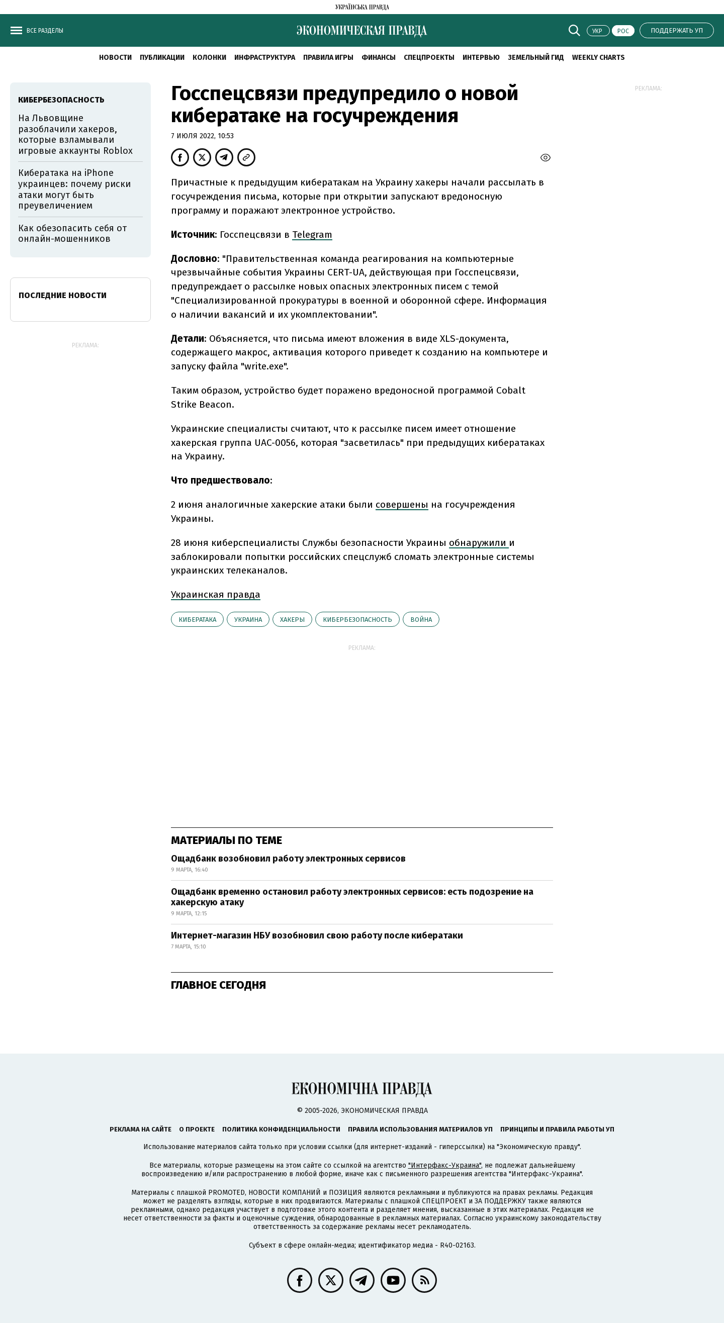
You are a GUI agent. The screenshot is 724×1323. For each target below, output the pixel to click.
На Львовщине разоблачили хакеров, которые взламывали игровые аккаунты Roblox (75, 134)
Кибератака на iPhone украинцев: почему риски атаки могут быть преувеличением (74, 189)
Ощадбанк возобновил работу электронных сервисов (288, 858)
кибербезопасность (357, 619)
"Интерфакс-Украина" (444, 1165)
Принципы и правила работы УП (557, 1129)
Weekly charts (598, 57)
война (421, 619)
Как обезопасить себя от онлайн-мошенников (72, 234)
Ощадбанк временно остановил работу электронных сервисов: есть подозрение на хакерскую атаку (352, 897)
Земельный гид (536, 57)
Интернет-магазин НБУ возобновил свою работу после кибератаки (317, 935)
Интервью (481, 57)
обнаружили (479, 542)
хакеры (292, 619)
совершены (402, 504)
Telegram (312, 234)
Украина (248, 619)
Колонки (209, 57)
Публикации (162, 57)
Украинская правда (215, 594)
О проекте (197, 1129)
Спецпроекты (429, 57)
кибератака (197, 619)
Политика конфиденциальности (281, 1129)
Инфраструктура (264, 57)
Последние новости (63, 295)
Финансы (378, 57)
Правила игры (328, 57)
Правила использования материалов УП (420, 1129)
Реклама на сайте (140, 1129)
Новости (115, 57)
